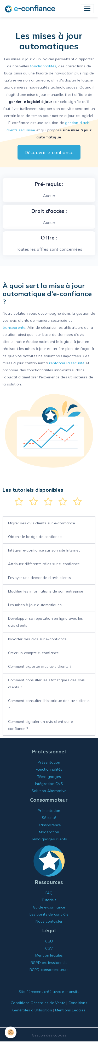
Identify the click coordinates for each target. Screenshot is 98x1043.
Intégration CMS (49, 783)
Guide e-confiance (49, 907)
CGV (49, 948)
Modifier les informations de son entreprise (45, 591)
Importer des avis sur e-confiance (37, 639)
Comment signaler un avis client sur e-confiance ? (41, 725)
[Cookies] (10, 1032)
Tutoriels (49, 900)
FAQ (49, 892)
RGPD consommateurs (49, 969)
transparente (14, 327)
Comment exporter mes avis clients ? (39, 666)
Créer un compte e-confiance (33, 653)
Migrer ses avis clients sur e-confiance (41, 523)
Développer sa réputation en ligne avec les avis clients (45, 622)
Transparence (49, 825)
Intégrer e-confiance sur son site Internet (44, 550)
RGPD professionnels (49, 962)
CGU (49, 941)
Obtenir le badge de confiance (35, 536)
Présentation (49, 762)
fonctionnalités (43, 66)
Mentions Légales (70, 1010)
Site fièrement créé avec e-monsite (49, 991)
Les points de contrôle (49, 914)
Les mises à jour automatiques (35, 604)
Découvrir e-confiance (49, 152)
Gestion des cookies (49, 1035)
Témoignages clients (49, 839)
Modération (49, 832)
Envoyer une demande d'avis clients (39, 577)
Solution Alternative (49, 790)
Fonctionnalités (49, 769)
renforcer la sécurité (66, 363)
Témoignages (49, 776)
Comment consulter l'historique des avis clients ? (49, 704)
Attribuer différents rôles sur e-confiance (44, 563)
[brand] (31, 8)
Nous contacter (49, 921)
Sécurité (49, 817)
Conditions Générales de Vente (38, 1002)
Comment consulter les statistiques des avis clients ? (46, 683)
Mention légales (49, 955)
